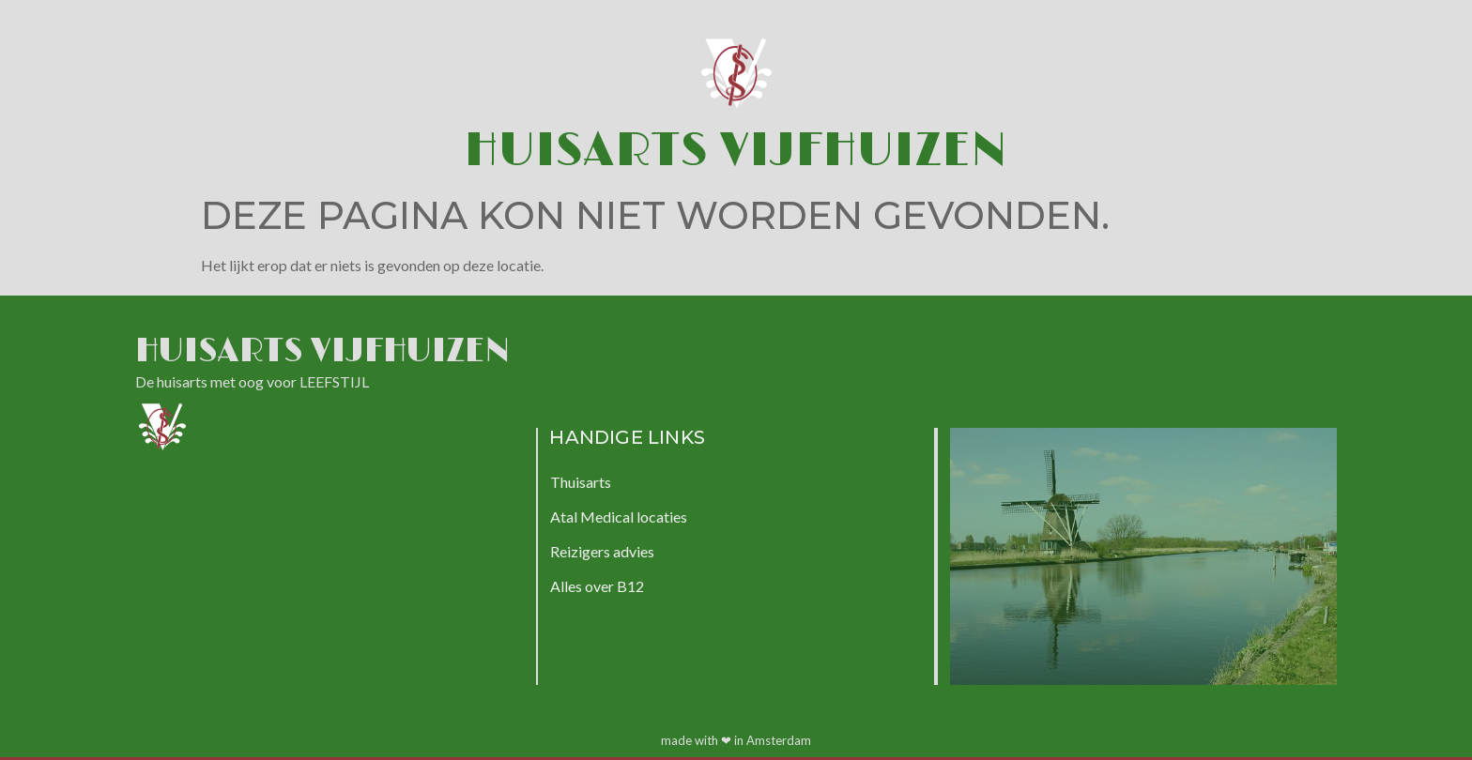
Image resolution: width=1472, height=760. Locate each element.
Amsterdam (778, 740)
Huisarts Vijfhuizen (736, 150)
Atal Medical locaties (618, 516)
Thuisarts (580, 482)
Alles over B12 (597, 586)
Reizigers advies (602, 551)
